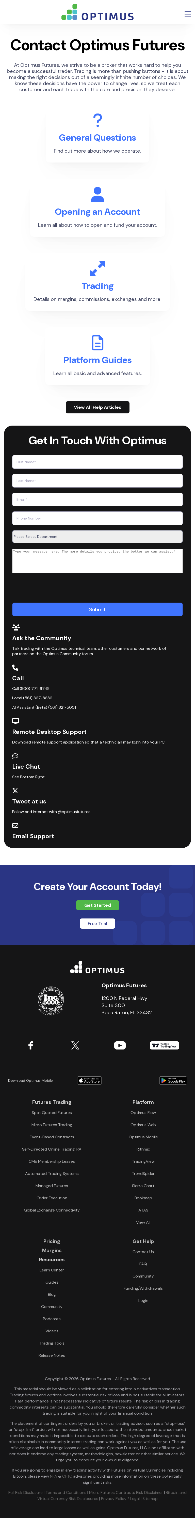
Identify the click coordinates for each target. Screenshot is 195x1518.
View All (143, 1222)
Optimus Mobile (143, 1137)
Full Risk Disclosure (25, 1492)
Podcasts (52, 1318)
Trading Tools (51, 1343)
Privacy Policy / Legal (120, 1498)
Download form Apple (89, 1080)
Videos (51, 1331)
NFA (53, 1476)
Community (51, 1306)
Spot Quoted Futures (52, 1112)
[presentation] (50, 593)
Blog (52, 1294)
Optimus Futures (97, 967)
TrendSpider (143, 1173)
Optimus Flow (143, 1112)
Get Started (97, 905)
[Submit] (97, 614)
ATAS (143, 1210)
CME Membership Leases (52, 1161)
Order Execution (52, 1198)
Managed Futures (52, 1185)
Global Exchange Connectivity (52, 1210)
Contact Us (143, 1251)
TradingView (164, 1045)
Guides (51, 1282)
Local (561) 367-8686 (32, 702)
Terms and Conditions (65, 1492)
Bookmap (143, 1198)
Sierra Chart (143, 1185)
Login (143, 1300)
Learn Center (52, 1270)
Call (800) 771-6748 (31, 693)
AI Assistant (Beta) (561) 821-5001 (44, 712)
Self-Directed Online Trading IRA (52, 1149)
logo (97, 12)
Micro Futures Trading (51, 1124)
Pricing (51, 1241)
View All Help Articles (97, 407)
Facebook (30, 1045)
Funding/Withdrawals (143, 1288)
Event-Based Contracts (52, 1137)
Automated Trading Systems (52, 1173)
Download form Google (154, 1080)
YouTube (120, 1045)
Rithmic (143, 1149)
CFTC (67, 1476)
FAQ (143, 1264)
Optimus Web (143, 1124)
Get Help (143, 1241)
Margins (52, 1250)
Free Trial (97, 924)
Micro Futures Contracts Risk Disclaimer (126, 1492)
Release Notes (52, 1355)
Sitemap (150, 1498)
